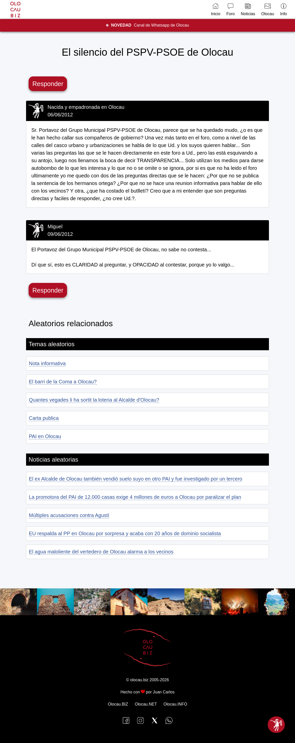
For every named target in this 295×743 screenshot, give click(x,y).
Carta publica (44, 418)
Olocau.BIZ (118, 704)
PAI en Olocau (45, 436)
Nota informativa (47, 363)
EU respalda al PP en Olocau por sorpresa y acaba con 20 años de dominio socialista (125, 533)
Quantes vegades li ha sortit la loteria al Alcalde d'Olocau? (94, 400)
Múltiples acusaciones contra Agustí (69, 515)
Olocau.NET (146, 704)
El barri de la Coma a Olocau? (63, 381)
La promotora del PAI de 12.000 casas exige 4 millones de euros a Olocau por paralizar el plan (135, 497)
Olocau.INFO (175, 704)
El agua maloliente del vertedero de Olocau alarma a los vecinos (101, 551)
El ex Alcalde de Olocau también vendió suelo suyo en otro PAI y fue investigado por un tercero (135, 479)
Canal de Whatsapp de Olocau (150, 25)
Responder (47, 83)
